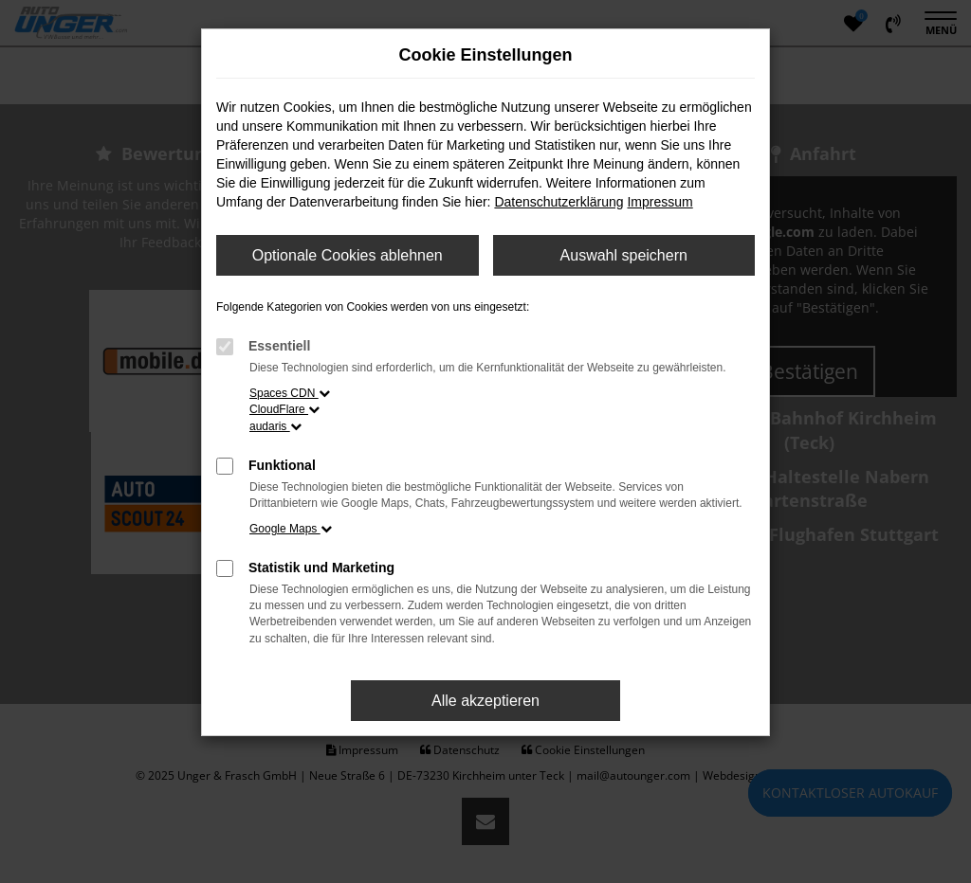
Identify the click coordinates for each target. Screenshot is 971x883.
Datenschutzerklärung (558, 201)
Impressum (659, 201)
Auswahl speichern (623, 255)
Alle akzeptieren (485, 701)
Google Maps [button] (290, 528)
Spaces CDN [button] (289, 393)
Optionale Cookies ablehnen (347, 255)
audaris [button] (275, 426)
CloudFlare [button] (284, 409)
